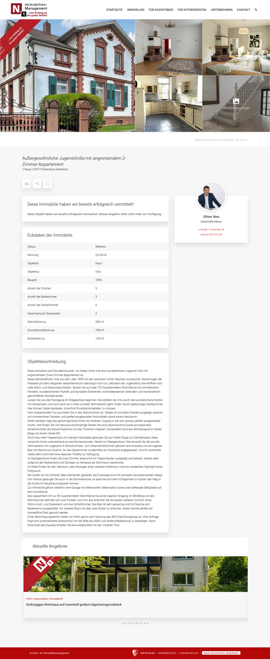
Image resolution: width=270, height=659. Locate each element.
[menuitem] (114, 9)
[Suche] (255, 9)
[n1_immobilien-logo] (46, 9)
